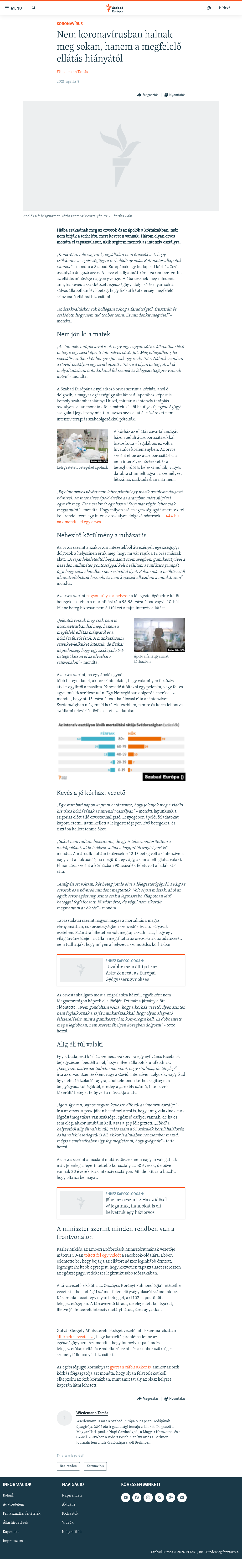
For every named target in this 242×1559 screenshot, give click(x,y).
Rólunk (8, 1495)
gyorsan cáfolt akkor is (130, 1367)
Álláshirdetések (15, 1523)
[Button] (147, 95)
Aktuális (68, 1505)
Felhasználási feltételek (21, 1514)
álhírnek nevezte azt (75, 1337)
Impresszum (13, 1541)
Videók (67, 1523)
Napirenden (72, 1495)
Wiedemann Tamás (72, 72)
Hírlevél (225, 8)
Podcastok (70, 1514)
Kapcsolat (11, 1532)
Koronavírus (70, 24)
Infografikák (72, 1532)
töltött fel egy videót (102, 1255)
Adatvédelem (13, 1505)
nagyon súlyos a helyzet (107, 596)
